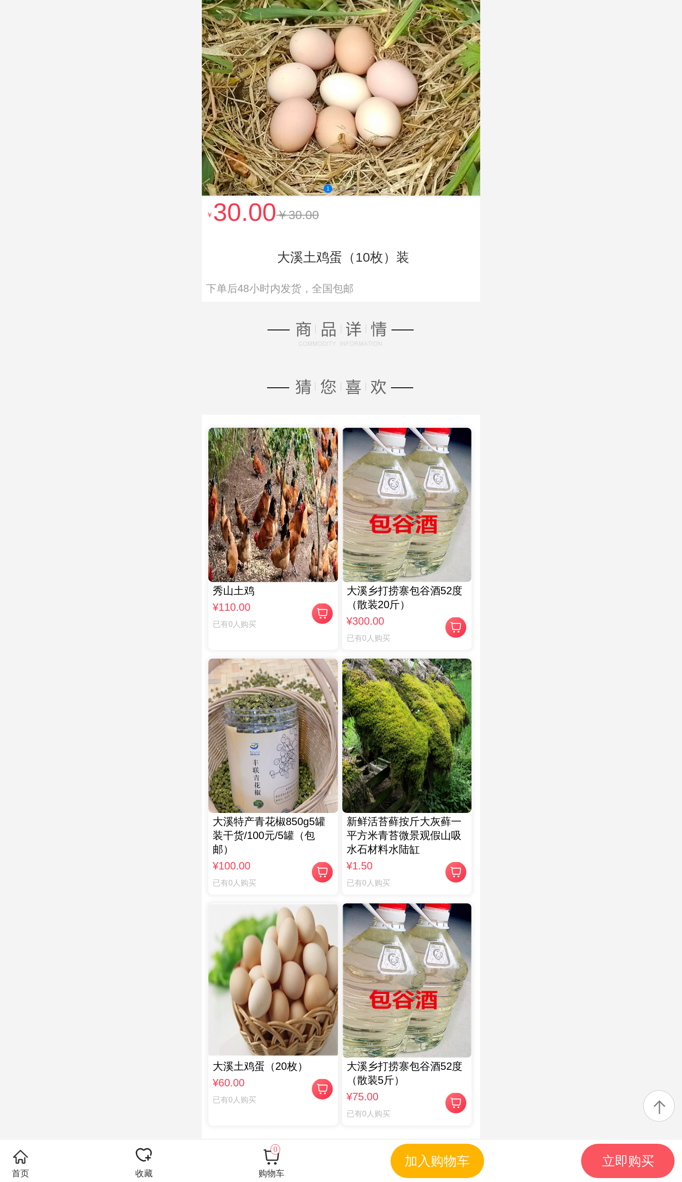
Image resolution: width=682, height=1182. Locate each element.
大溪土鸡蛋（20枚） (260, 1066)
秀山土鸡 (233, 590)
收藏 (144, 1173)
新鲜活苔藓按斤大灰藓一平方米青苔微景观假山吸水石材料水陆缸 (404, 835)
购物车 (271, 1161)
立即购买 (628, 1161)
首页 (20, 1173)
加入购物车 (437, 1161)
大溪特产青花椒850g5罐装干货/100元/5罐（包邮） (269, 835)
